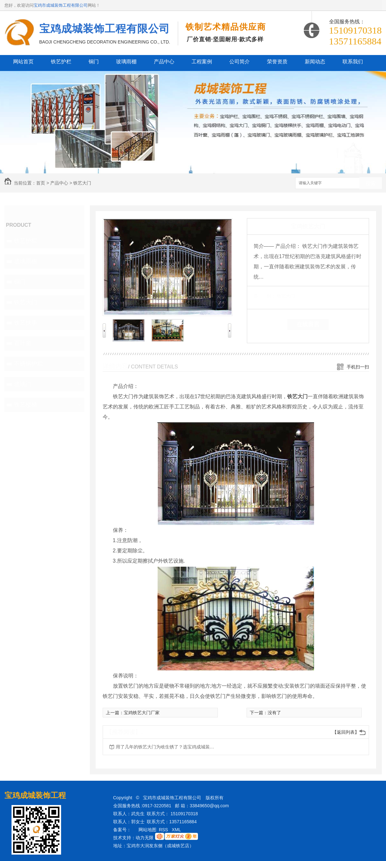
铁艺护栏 (61, 61)
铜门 (94, 61)
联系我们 (353, 61)
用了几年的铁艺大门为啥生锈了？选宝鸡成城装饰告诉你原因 (167, 746)
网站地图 (147, 829)
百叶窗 (22, 343)
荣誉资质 (277, 61)
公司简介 (239, 61)
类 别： (265, 295)
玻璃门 (22, 384)
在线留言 (307, 324)
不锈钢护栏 (28, 363)
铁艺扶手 (25, 323)
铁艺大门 (82, 183)
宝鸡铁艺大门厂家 (142, 712)
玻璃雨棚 (126, 61)
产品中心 (164, 61)
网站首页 (23, 61)
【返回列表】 (345, 732)
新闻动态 (315, 61)
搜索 (371, 183)
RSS (164, 829)
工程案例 (202, 61)
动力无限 (145, 837)
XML (177, 829)
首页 (40, 183)
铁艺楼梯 (25, 404)
